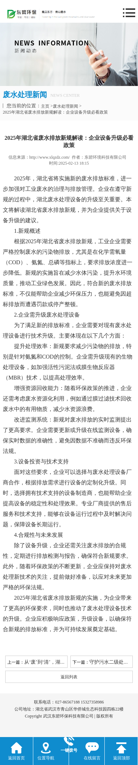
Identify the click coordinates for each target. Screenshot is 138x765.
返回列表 (69, 676)
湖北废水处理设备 (58, 199)
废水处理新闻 (65, 106)
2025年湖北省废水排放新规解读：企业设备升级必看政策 (55, 112)
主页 (45, 106)
